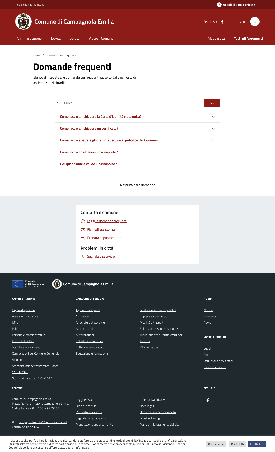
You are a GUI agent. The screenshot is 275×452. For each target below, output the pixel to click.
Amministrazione (29, 38)
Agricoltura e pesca (88, 310)
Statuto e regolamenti (26, 347)
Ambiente (82, 316)
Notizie (208, 310)
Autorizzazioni (85, 335)
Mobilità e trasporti (152, 322)
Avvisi (207, 322)
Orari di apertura (86, 406)
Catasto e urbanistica (89, 341)
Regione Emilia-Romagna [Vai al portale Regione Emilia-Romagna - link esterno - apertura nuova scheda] (29, 5)
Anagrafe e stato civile (90, 322)
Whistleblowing (150, 418)
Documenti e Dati (23, 341)
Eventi (208, 354)
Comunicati (211, 316)
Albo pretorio (20, 359)
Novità (56, 38)
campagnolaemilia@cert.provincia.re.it (43, 422)
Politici (16, 328)
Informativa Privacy (152, 399)
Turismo (145, 341)
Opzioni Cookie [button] (216, 444)
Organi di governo (23, 310)
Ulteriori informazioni (78, 447)
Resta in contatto (215, 367)
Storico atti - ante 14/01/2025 (32, 378)
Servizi (75, 38)
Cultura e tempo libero (90, 347)
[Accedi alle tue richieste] (236, 4)
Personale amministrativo (28, 335)
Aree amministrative (25, 316)
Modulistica (216, 38)
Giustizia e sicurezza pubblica (158, 310)
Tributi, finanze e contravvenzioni (161, 335)
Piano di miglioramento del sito (159, 424)
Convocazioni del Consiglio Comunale (35, 353)
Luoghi (208, 348)
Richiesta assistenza (89, 412)
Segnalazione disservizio (91, 418)
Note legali (147, 406)
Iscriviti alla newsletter (218, 360)
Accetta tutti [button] (257, 444)
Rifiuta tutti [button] (237, 444)
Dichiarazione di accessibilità (158, 412)
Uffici (15, 322)
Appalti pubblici (85, 328)
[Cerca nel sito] (255, 21)
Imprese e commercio (153, 316)
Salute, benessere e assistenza (159, 328)
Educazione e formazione (92, 353)
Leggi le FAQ (84, 399)
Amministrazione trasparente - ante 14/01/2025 (35, 369)
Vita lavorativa (149, 347)
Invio (212, 103)
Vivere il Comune (101, 38)
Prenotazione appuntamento (94, 424)
